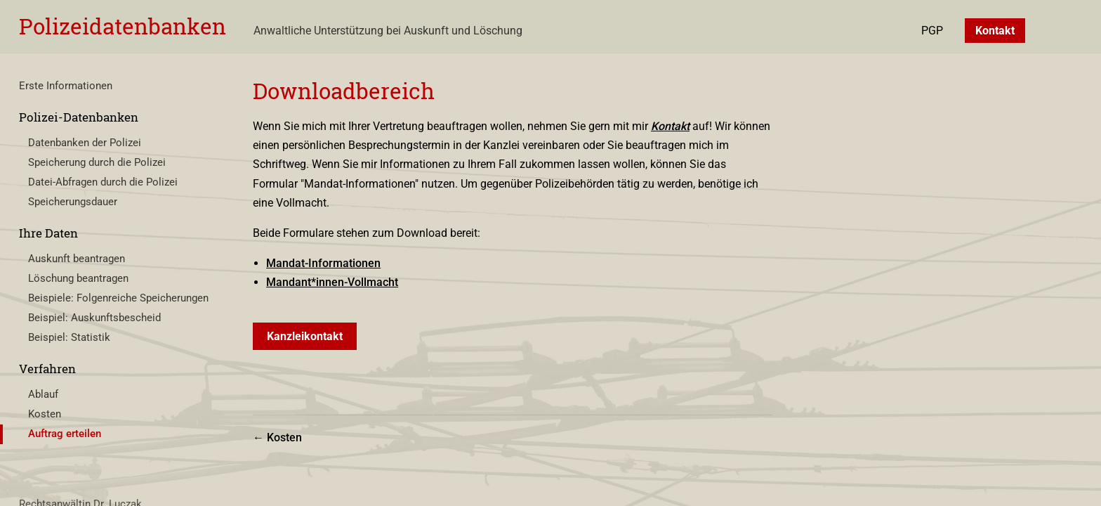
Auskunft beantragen (76, 258)
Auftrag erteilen (64, 433)
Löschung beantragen (78, 278)
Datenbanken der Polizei (84, 142)
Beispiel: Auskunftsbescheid (94, 317)
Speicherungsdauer (72, 201)
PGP (932, 30)
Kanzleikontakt (305, 336)
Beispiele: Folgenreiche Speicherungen (118, 298)
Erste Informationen (65, 85)
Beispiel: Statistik (69, 337)
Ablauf (43, 394)
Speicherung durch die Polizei (97, 162)
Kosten (44, 414)
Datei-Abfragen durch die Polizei (103, 182)
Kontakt (995, 30)
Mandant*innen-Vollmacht (332, 282)
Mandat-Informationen (323, 263)
